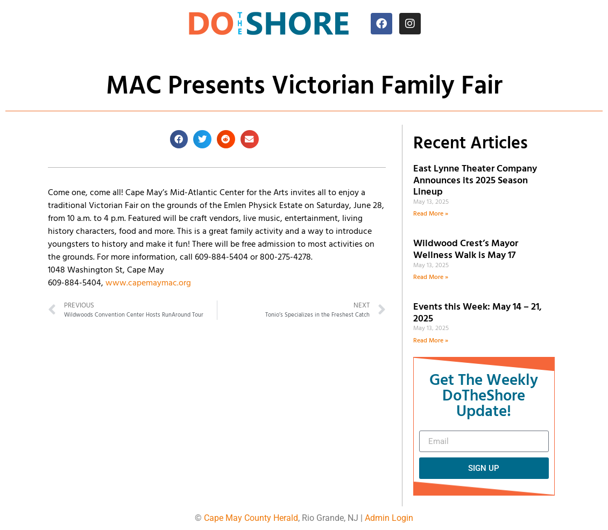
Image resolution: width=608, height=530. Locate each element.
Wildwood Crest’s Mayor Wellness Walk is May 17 (466, 249)
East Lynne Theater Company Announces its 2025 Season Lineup (475, 180)
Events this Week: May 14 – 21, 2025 (477, 313)
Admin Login (389, 518)
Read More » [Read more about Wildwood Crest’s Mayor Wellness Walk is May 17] (430, 277)
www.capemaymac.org (148, 283)
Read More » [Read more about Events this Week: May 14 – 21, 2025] (430, 340)
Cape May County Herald (251, 518)
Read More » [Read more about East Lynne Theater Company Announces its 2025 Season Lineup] (430, 214)
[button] (179, 139)
